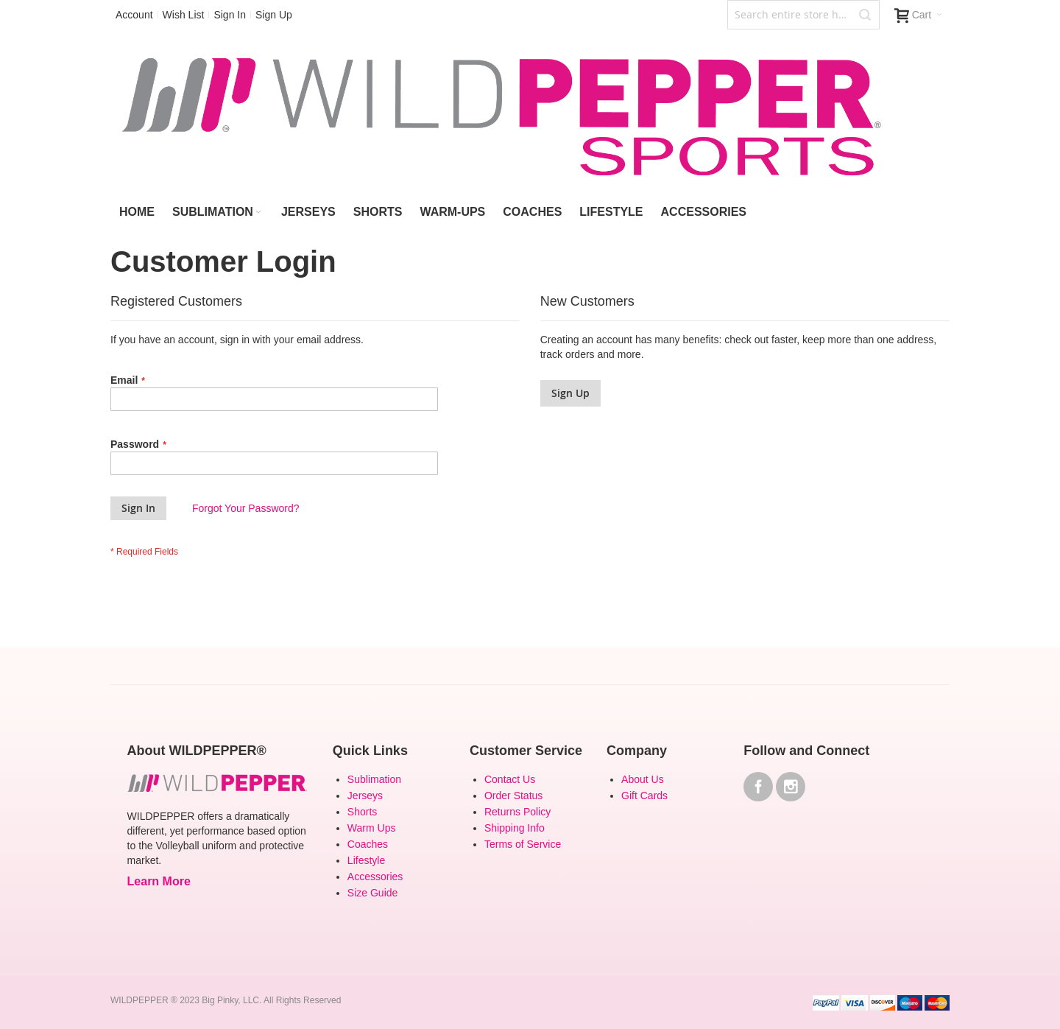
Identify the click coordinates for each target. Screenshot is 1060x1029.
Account (134, 15)
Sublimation (374, 779)
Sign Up (273, 15)
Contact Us (509, 779)
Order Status (513, 795)
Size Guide (372, 893)
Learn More (159, 881)
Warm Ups (371, 828)
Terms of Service (522, 844)
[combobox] (803, 14)
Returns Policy (517, 812)
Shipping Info (514, 828)
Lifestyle (366, 860)
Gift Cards (644, 795)
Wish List (184, 15)
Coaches (367, 844)
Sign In (229, 15)
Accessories (375, 876)
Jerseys (365, 795)
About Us (642, 779)
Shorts (362, 812)
